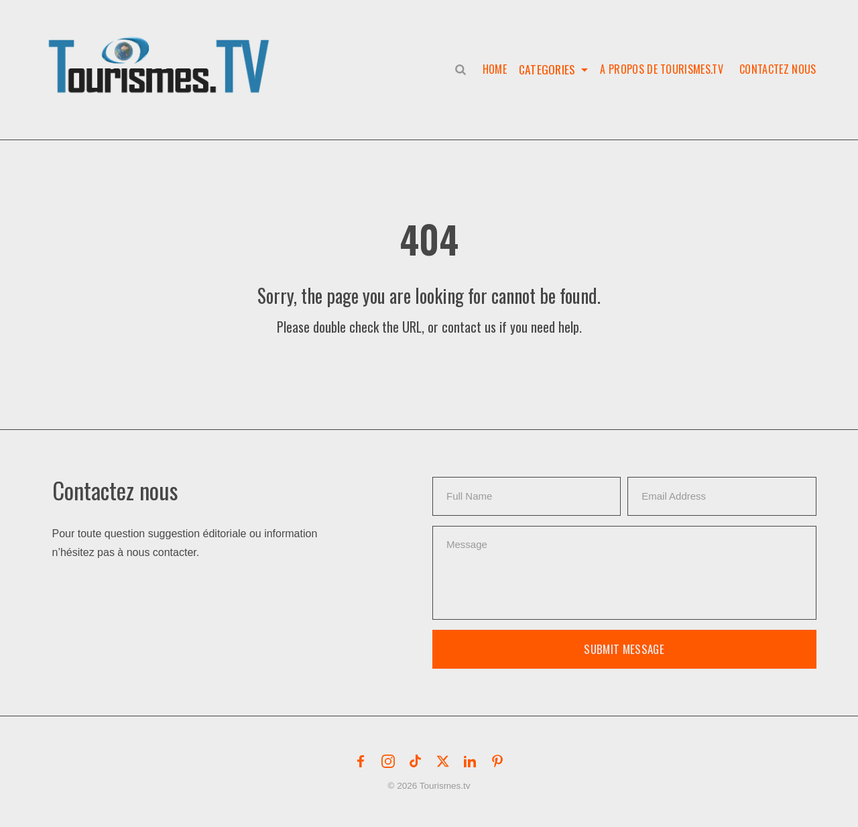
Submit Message (624, 649)
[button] (161, 51)
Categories (546, 69)
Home (492, 69)
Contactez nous (777, 69)
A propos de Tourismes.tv (661, 69)
